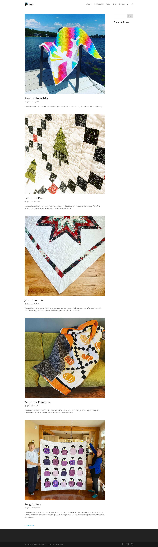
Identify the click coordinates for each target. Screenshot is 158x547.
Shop (88, 4)
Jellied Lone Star (34, 300)
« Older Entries (29, 525)
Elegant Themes (39, 544)
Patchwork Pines (35, 198)
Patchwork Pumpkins (37, 402)
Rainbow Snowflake (36, 98)
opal (28, 102)
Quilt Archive (99, 4)
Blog (114, 4)
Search (130, 16)
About (108, 4)
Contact (122, 4)
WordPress (59, 544)
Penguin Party (33, 504)
